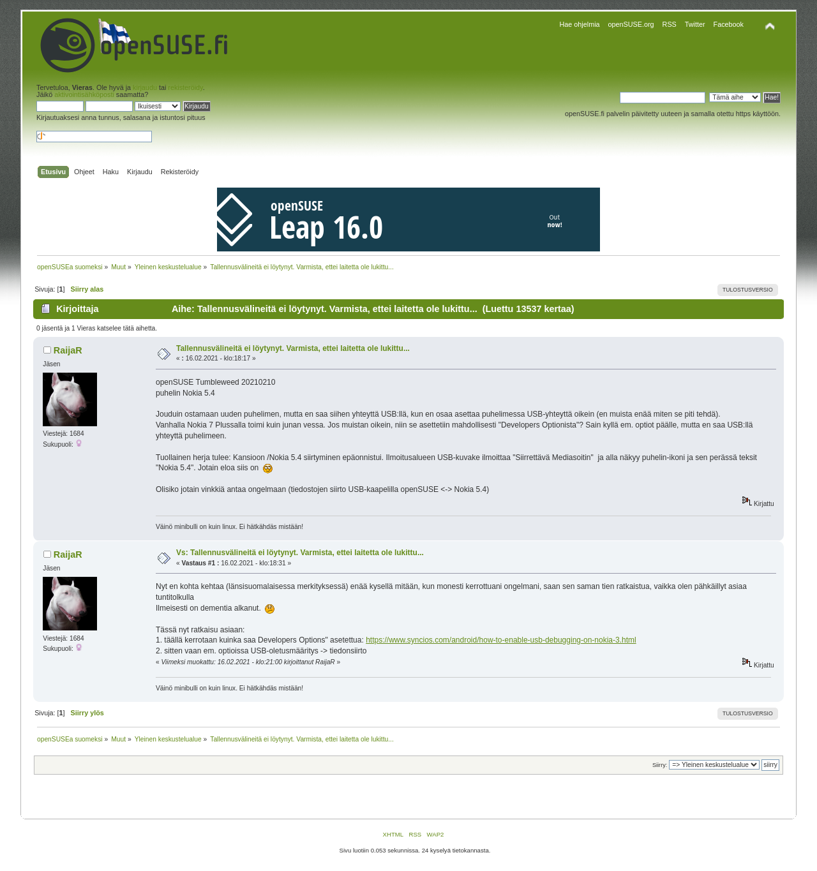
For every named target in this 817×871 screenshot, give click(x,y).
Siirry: (659, 765)
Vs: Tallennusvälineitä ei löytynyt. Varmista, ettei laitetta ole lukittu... (300, 552)
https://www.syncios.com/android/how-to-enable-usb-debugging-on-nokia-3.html (501, 640)
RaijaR (68, 350)
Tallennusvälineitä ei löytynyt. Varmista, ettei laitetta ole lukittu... (293, 348)
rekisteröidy (185, 87)
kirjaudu (145, 87)
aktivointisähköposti (84, 94)
